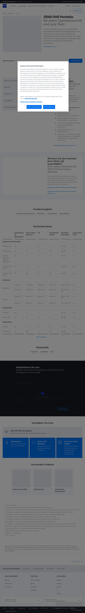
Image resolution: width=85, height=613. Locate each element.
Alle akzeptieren (49, 107)
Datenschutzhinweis (31, 98)
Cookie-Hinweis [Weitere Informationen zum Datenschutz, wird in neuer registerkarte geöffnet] (25, 102)
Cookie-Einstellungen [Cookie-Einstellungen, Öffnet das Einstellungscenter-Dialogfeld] (34, 107)
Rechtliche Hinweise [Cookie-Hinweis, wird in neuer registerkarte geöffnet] (36, 102)
